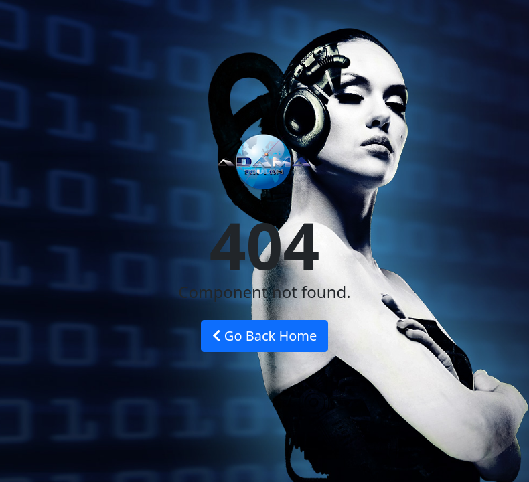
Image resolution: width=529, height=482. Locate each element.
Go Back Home (264, 336)
